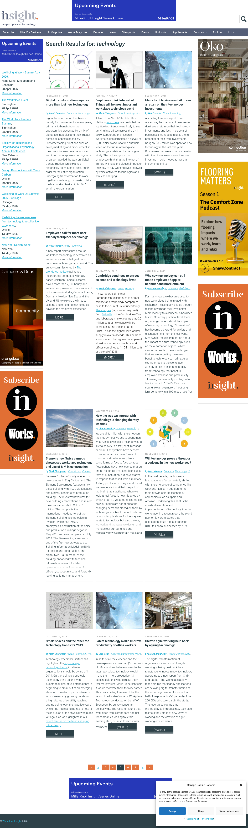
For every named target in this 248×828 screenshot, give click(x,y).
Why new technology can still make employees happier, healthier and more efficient (165, 280)
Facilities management (122, 653)
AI (165, 288)
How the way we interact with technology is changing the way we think (117, 420)
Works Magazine (77, 32)
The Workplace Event (15, 100)
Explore (217, 32)
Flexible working (126, 113)
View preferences (229, 811)
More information (12, 93)
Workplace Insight (12, 821)
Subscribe (8, 32)
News (113, 32)
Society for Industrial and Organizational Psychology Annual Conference (18, 147)
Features (98, 32)
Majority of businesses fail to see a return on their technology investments (168, 104)
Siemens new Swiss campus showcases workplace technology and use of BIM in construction (69, 462)
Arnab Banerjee (57, 113)
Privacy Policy (207, 819)
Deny (201, 811)
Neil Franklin (154, 113)
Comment (72, 113)
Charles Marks (106, 428)
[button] (241, 785)
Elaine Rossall (155, 288)
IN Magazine (55, 32)
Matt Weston (155, 471)
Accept (172, 811)
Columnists (200, 32)
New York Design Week (16, 244)
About (231, 32)
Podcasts (160, 32)
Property (129, 288)
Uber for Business (30, 32)
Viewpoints (128, 32)
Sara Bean (104, 653)
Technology (84, 113)
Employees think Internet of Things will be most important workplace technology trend (116, 104)
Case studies (74, 471)
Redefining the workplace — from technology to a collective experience (20, 221)
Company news (90, 471)
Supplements (179, 32)
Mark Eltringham (107, 113)
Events (145, 32)
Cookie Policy (193, 819)
